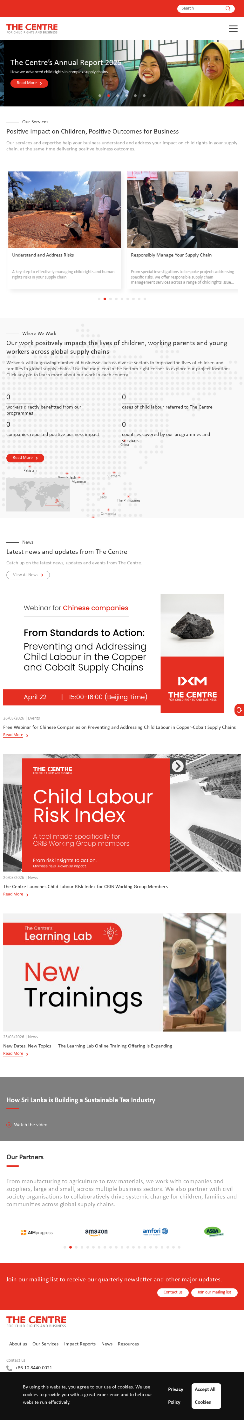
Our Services (45, 1344)
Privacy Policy (175, 1396)
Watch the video (26, 1124)
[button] (99, 95)
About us (18, 1344)
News (106, 1344)
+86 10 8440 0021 (33, 1368)
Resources (128, 1344)
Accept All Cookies (205, 1396)
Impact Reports (80, 1344)
